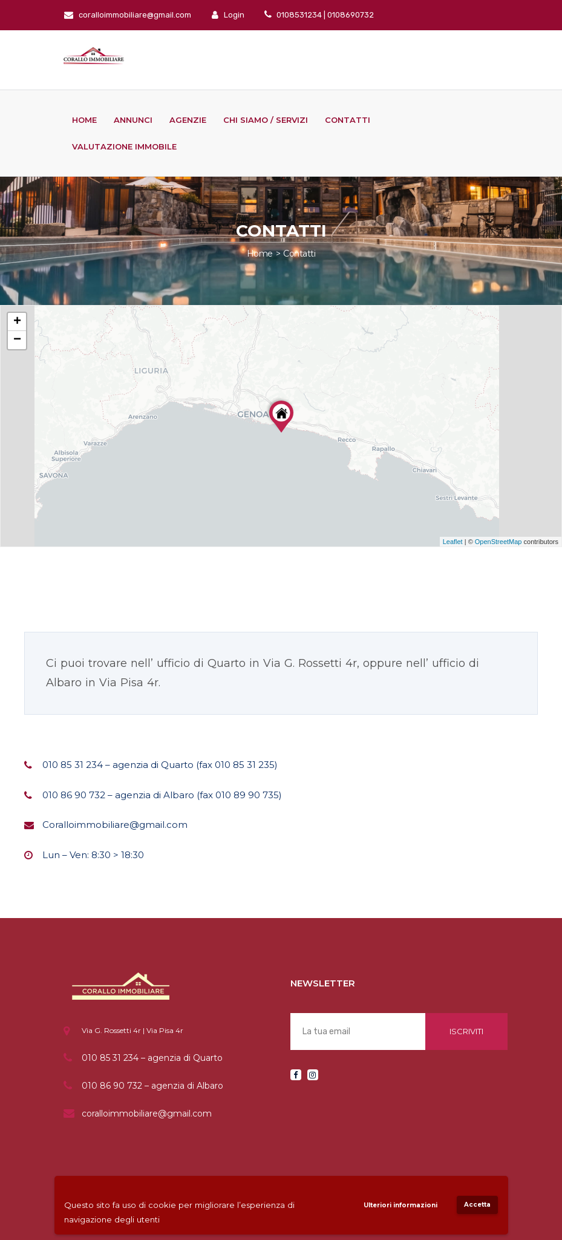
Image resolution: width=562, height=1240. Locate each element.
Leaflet (453, 541)
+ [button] (17, 322)
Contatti (347, 120)
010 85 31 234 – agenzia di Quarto (152, 1057)
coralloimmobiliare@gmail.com (127, 14)
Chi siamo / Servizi (265, 120)
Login (228, 14)
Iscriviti (466, 1031)
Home (84, 120)
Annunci (133, 120)
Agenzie (187, 120)
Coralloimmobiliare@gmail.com (115, 824)
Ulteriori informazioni (400, 1205)
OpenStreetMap (498, 541)
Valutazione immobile (124, 146)
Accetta (477, 1205)
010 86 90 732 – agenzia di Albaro (152, 1085)
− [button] (17, 340)
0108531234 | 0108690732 (324, 14)
